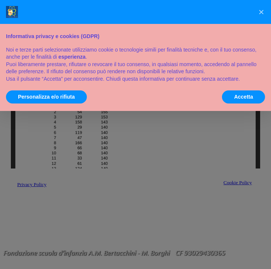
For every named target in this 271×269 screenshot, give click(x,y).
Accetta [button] (243, 97)
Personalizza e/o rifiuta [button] (46, 97)
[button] (261, 12)
